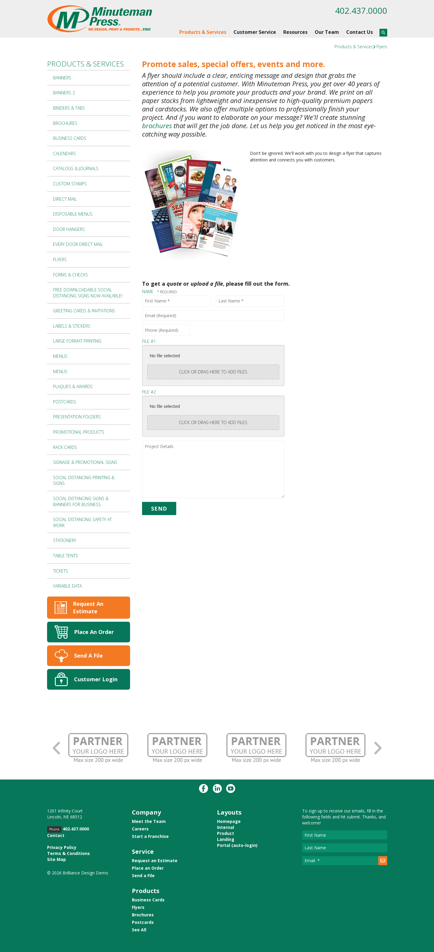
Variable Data (67, 586)
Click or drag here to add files (213, 372)
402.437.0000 (361, 10)
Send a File (143, 875)
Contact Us (359, 32)
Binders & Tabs (69, 108)
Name (148, 291)
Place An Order (94, 631)
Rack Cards (65, 447)
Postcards (64, 402)
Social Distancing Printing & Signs (83, 480)
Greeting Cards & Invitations (84, 311)
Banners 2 (64, 93)
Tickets (60, 571)
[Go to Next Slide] (377, 748)
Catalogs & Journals (75, 168)
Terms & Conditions (68, 853)
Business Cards (69, 138)
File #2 (149, 392)
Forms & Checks (70, 275)
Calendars (64, 153)
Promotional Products (78, 432)
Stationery (64, 540)
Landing (225, 839)
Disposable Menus (73, 214)
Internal (225, 827)
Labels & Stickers (71, 326)
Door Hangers (69, 229)
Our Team (327, 32)
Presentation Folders (77, 417)
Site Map (56, 859)
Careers (140, 829)
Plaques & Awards (73, 386)
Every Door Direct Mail (78, 244)
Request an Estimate (154, 860)
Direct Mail (65, 199)
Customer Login (95, 679)
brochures (157, 125)
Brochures (65, 123)
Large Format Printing (77, 341)
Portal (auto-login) (237, 845)
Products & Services (202, 32)
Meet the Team (149, 821)
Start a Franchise (150, 836)
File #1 (149, 341)
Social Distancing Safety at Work (82, 522)
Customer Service (254, 32)
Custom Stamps (70, 184)
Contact (55, 835)
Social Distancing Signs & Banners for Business (80, 501)
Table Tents (65, 556)
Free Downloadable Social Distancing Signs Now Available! (87, 293)
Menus (60, 356)
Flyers (381, 46)
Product (225, 833)
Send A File (88, 655)
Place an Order (148, 868)
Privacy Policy (61, 847)
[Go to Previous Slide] (57, 748)
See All (139, 930)
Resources (295, 32)
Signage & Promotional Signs (85, 462)
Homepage (229, 821)
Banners (62, 78)
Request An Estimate (88, 607)
